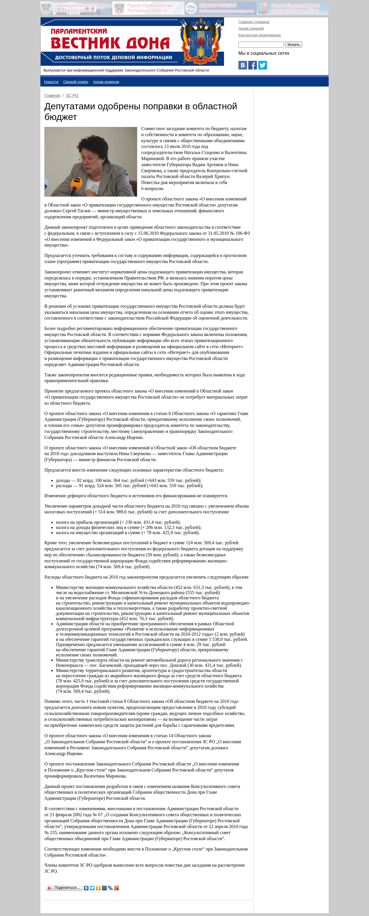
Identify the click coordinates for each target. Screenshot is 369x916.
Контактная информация (259, 35)
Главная (52, 95)
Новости (51, 82)
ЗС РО (72, 95)
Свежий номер (76, 82)
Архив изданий (251, 28)
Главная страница (253, 22)
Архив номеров (106, 82)
